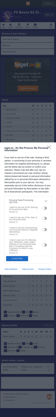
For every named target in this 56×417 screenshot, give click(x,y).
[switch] (44, 208)
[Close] (50, 148)
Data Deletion (11, 269)
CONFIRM (17, 258)
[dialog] (28, 208)
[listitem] (28, 201)
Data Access (28, 269)
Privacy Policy (44, 269)
